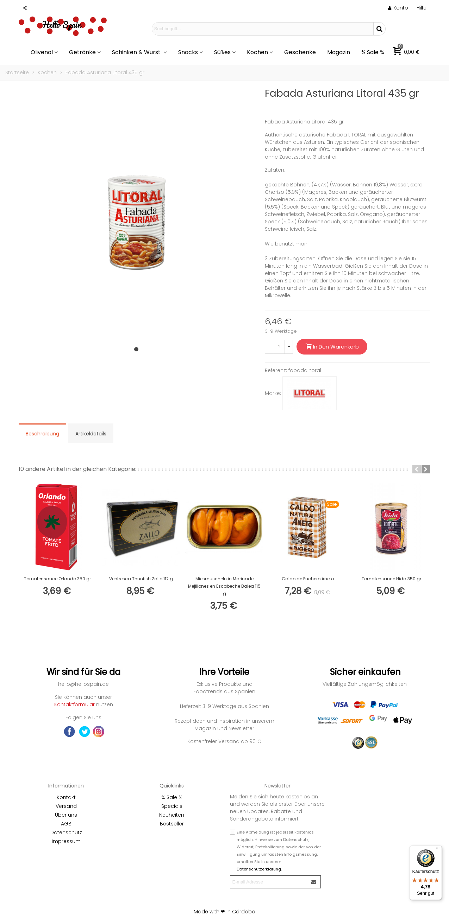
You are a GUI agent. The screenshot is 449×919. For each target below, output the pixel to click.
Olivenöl (42, 52)
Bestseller (172, 823)
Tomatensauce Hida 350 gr (391, 579)
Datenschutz (66, 832)
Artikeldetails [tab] (90, 433)
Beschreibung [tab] (42, 433)
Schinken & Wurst (137, 52)
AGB (66, 823)
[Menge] (279, 347)
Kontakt (66, 797)
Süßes (222, 52)
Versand (66, 806)
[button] (136, 349)
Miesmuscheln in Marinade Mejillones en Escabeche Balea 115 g (224, 586)
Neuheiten (171, 814)
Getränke (82, 52)
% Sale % (372, 52)
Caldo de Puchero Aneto (308, 579)
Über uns (66, 814)
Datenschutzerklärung (259, 869)
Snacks (188, 52)
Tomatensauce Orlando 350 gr (57, 579)
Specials (171, 806)
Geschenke (300, 52)
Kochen (257, 52)
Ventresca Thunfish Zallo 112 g (141, 579)
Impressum (66, 841)
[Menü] (438, 849)
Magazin (338, 52)
